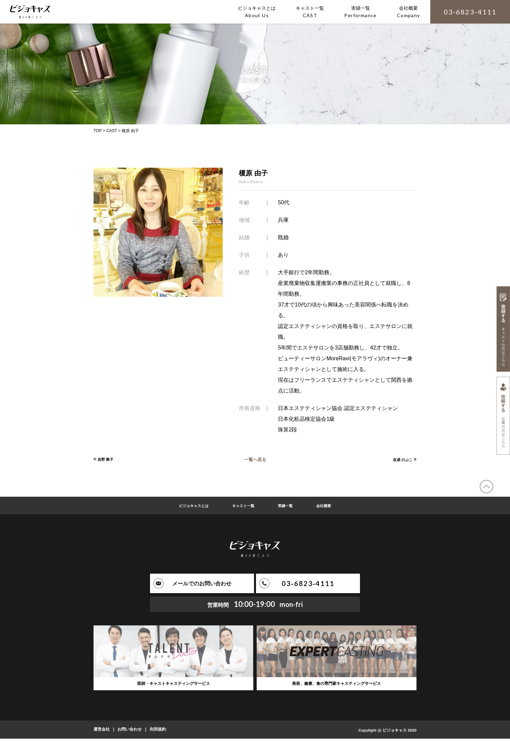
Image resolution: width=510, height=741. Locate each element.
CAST (111, 130)
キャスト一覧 (243, 505)
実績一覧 (290, 505)
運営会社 (102, 732)
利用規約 (158, 732)
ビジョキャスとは (187, 505)
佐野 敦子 (108, 459)
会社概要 (332, 505)
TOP (98, 130)
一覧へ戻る (255, 459)
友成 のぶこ (400, 459)
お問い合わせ (129, 732)
